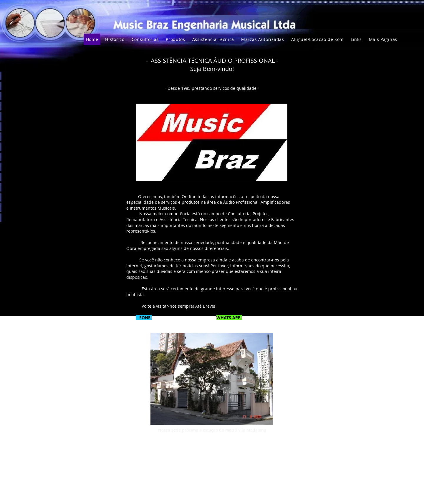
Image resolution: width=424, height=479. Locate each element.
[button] (383, 39)
